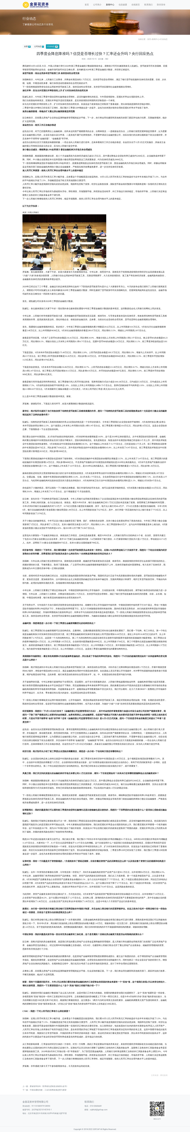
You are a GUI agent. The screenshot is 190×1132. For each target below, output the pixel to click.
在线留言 (135, 4)
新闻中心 (110, 4)
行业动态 (164, 39)
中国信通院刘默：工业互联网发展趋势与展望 (48, 1090)
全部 (27, 46)
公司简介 (97, 4)
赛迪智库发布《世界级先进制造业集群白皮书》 (49, 1086)
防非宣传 (161, 4)
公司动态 (39, 46)
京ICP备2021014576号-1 (42, 1110)
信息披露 (123, 4)
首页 (87, 4)
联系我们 (148, 4)
